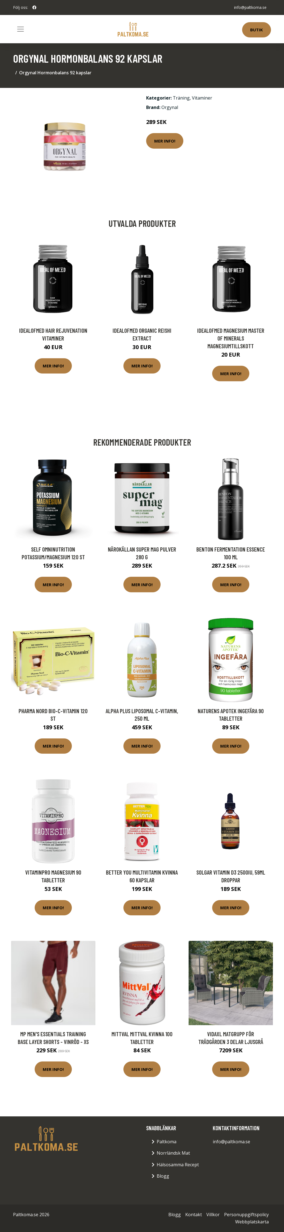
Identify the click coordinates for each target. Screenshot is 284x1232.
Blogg (163, 1176)
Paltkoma (166, 1142)
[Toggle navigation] (20, 29)
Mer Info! (164, 141)
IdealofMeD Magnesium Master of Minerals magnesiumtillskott (230, 338)
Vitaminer (202, 98)
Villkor (213, 1214)
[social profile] (34, 7)
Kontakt (193, 1214)
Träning (181, 98)
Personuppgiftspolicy (246, 1214)
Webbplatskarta (252, 1222)
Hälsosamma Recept (178, 1165)
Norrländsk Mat (173, 1153)
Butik (256, 29)
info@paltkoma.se (250, 7)
